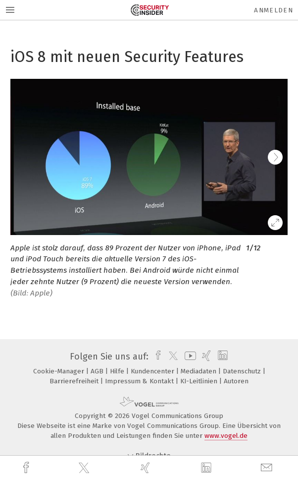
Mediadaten (199, 371)
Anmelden (273, 10)
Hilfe (118, 371)
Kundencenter (153, 371)
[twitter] (85, 468)
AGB (98, 371)
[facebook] (27, 468)
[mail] (268, 468)
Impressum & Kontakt (140, 381)
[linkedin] (207, 468)
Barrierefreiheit (75, 381)
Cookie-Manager (59, 371)
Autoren (236, 381)
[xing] (146, 468)
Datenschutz (243, 371)
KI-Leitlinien (199, 381)
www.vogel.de (226, 435)
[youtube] (188, 356)
